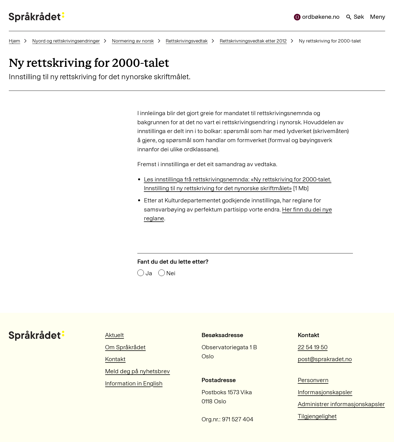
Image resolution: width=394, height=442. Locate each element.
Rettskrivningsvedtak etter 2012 (253, 41)
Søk (354, 16)
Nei (170, 273)
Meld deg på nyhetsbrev (137, 371)
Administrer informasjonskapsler (341, 404)
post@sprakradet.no (325, 359)
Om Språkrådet (125, 347)
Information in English (133, 383)
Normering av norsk (133, 41)
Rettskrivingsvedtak (187, 41)
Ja (149, 273)
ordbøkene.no (316, 16)
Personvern (313, 380)
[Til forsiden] (36, 17)
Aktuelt (114, 335)
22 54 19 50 (313, 347)
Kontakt (115, 359)
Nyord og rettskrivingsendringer (66, 41)
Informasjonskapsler (325, 392)
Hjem (14, 41)
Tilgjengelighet (317, 416)
